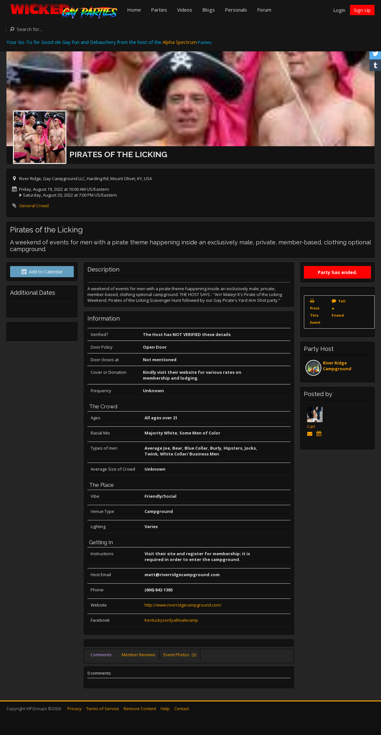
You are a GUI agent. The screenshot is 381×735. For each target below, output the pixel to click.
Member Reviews (138, 655)
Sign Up (362, 10)
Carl (311, 426)
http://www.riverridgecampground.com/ (183, 605)
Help (165, 708)
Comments (101, 655)
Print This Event (315, 315)
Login (339, 10)
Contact (181, 708)
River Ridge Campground (337, 366)
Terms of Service (102, 708)
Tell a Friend (339, 308)
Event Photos (180, 655)
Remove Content (140, 708)
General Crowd (34, 206)
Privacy (74, 708)
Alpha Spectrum (180, 42)
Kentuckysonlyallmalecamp (171, 620)
